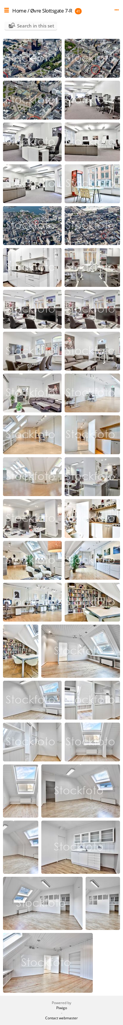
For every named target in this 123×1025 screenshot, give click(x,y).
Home (19, 10)
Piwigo (61, 1007)
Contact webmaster (61, 1018)
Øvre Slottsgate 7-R (51, 10)
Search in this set (35, 26)
